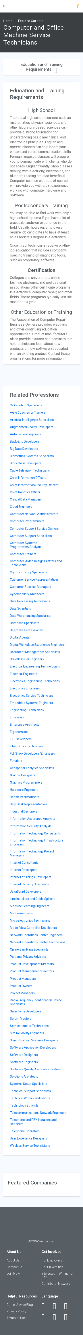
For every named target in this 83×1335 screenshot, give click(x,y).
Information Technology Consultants (35, 833)
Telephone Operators (25, 1131)
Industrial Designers (23, 811)
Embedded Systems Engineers (31, 703)
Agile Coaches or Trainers (28, 412)
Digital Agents (19, 637)
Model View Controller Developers (33, 927)
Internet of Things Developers (30, 877)
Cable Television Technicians (30, 470)
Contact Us (14, 1267)
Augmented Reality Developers (31, 427)
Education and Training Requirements (41, 67)
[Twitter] (68, 1306)
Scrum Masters (20, 1018)
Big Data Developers (24, 448)
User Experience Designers (28, 1138)
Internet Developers (23, 870)
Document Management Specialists (35, 652)
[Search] (78, 7)
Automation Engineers (25, 434)
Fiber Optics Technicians (27, 746)
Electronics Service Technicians (32, 695)
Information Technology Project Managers (32, 853)
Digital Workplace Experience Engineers (37, 644)
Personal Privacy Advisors (28, 956)
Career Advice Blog (20, 1304)
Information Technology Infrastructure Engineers (37, 842)
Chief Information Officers (28, 477)
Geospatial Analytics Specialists (32, 768)
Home (8, 21)
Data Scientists (20, 608)
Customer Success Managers (30, 587)
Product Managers (23, 978)
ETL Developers (21, 739)
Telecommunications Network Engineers (38, 1112)
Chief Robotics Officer (25, 492)
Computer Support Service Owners (34, 528)
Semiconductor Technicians (29, 1026)
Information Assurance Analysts (32, 818)
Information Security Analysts (31, 826)
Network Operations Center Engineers (36, 935)
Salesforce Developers (26, 1011)
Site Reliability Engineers (27, 1033)
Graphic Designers (22, 775)
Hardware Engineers (24, 789)
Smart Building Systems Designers (34, 1040)
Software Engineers (24, 1062)
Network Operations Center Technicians (37, 942)
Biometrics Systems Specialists (32, 456)
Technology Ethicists (24, 1105)
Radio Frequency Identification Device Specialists (36, 1002)
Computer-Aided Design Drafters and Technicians (36, 563)
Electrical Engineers (23, 674)
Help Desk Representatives (28, 804)
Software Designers (24, 1055)
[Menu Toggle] (4, 6)
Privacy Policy (16, 1311)
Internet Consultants (24, 862)
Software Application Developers (33, 1047)
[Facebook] (46, 1306)
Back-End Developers (25, 441)
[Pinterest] (57, 1317)
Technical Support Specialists (30, 1091)
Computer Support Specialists (31, 536)
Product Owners (21, 986)
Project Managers (22, 993)
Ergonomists (19, 732)
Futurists (16, 761)
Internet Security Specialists (29, 884)
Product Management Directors (32, 971)
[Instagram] (46, 1317)
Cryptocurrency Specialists (28, 572)
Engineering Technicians (27, 710)
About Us (13, 1260)
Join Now (13, 1273)
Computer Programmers (27, 521)
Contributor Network (56, 1283)
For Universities (52, 1267)
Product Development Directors (32, 964)
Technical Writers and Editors (30, 1098)
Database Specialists (24, 623)
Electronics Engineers (25, 688)
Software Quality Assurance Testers (35, 1069)
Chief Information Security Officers (34, 485)
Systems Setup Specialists (28, 1084)
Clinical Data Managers (26, 499)
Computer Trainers (23, 554)
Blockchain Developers (25, 463)
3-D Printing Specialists (26, 405)
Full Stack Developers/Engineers (32, 753)
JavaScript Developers (25, 891)
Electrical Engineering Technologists (35, 666)
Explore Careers (31, 21)
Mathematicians (21, 913)
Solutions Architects (24, 1076)
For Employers (52, 1260)
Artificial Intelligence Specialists (32, 420)
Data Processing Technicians (30, 601)
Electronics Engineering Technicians (35, 681)
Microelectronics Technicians (30, 920)
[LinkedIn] (57, 1306)
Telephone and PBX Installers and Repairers (33, 1121)
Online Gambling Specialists (29, 949)
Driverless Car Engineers (27, 659)
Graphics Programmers (26, 782)
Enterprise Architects (24, 724)
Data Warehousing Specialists (30, 615)
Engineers (17, 717)
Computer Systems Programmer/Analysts (26, 545)
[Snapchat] (68, 1317)
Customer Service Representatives (34, 579)
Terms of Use (16, 1318)
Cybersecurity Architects (27, 594)
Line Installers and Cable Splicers (32, 899)
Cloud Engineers (21, 506)
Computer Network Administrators (34, 514)
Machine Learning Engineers (29, 906)
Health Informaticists (24, 797)
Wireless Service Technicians (30, 1145)
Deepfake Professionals (27, 630)
